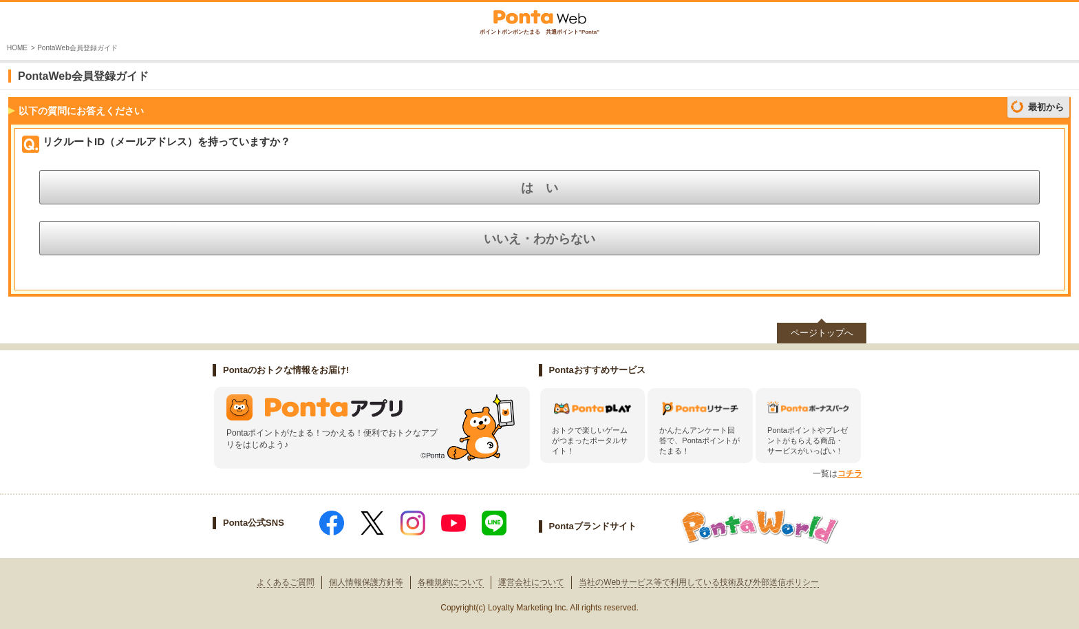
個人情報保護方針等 (366, 582)
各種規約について (451, 582)
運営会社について (531, 582)
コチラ (849, 473)
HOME (17, 48)
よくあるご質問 (285, 582)
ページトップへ (822, 333)
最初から (1046, 107)
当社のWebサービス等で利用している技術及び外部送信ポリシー (698, 582)
